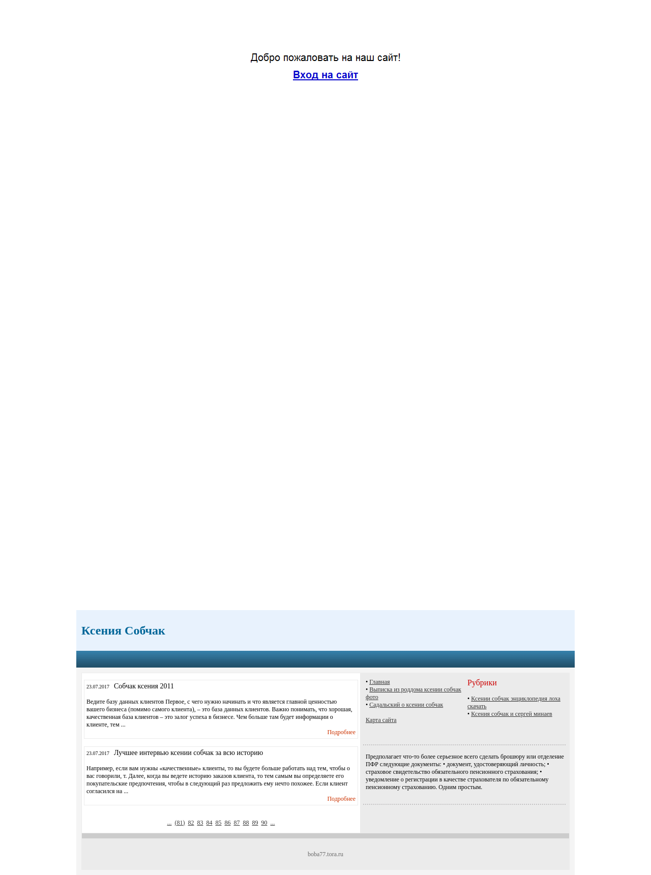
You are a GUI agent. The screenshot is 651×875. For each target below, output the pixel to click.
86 (228, 822)
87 (237, 822)
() (180, 822)
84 (209, 822)
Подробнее (341, 732)
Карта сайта (381, 719)
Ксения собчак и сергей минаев (511, 713)
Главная (379, 681)
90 (264, 822)
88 (246, 822)
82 (191, 822)
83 (200, 822)
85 (219, 822)
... (169, 822)
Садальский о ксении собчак (406, 704)
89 (255, 822)
